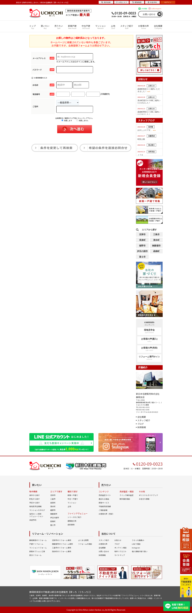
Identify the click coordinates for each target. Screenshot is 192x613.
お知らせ (117, 540)
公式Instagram (156, 8)
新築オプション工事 (37, 551)
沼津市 (142, 234)
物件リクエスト (120, 551)
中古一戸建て (73, 499)
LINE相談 (144, 8)
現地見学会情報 (35, 506)
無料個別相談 (125, 499)
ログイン (167, 2)
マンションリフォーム (38, 547)
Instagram (136, 547)
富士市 (142, 257)
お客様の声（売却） (106, 514)
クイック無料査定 (126, 495)
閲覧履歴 (137, 2)
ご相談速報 (103, 510)
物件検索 (106, 2)
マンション (100, 26)
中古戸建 (86, 26)
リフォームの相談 (85, 544)
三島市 (156, 234)
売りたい (58, 26)
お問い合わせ (149, 14)
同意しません (82, 120)
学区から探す (34, 502)
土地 (113, 26)
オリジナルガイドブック (148, 495)
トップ (32, 26)
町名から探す (34, 499)
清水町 (156, 240)
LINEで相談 (136, 544)
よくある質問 (83, 540)
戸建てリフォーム (36, 544)
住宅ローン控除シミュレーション (36, 515)
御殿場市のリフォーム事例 (62, 544)
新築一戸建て (73, 495)
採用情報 (141, 427)
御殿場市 (156, 246)
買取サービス (104, 502)
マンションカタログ (37, 510)
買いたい (45, 26)
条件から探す (34, 495)
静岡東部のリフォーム (38, 540)
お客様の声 (143, 26)
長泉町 (142, 240)
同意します (66, 120)
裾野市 (142, 246)
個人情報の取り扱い (139, 551)
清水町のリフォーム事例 (61, 551)
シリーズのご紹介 (74, 517)
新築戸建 (72, 26)
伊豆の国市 (142, 251)
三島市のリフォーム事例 (61, 547)
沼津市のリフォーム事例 (61, 540)
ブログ (140, 423)
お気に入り (121, 2)
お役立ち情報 (144, 499)
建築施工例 (72, 521)
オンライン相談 (120, 547)
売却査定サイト (105, 495)
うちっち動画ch (138, 540)
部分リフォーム (35, 555)
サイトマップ (119, 555)
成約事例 (71, 524)
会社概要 (158, 26)
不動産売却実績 (105, 506)
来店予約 (32, 520)
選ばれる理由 (104, 499)
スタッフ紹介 (126, 26)
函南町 (156, 251)
